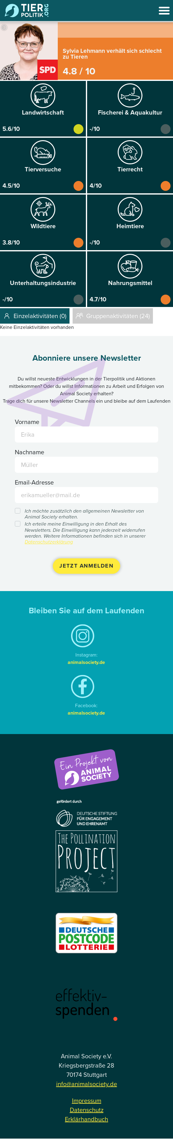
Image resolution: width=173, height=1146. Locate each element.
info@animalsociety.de (86, 1084)
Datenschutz (86, 1110)
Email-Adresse (34, 482)
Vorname (27, 421)
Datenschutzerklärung (49, 541)
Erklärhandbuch (86, 1119)
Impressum (86, 1100)
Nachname (29, 452)
